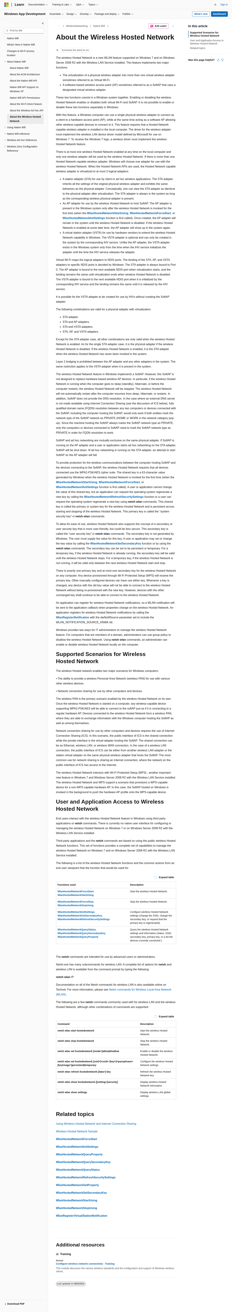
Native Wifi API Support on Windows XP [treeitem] (24, 89)
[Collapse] (42, 23)
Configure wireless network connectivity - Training (85, 1263)
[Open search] (215, 5)
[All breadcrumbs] (59, 26)
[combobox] (24, 30)
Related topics (197, 48)
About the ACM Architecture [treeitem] (25, 74)
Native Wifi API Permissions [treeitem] (25, 97)
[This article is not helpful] (222, 60)
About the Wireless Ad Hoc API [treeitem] (26, 110)
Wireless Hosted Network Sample (77, 1131)
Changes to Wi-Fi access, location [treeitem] (21, 53)
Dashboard (219, 14)
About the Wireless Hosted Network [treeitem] (25, 118)
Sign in (224, 4)
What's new (201, 14)
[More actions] (173, 26)
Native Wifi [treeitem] (13, 38)
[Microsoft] (6, 4)
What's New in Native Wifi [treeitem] (21, 44)
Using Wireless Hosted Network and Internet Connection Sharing (96, 1123)
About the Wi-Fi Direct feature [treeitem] (26, 104)
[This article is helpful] (218, 60)
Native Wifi (99, 26)
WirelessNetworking (77, 26)
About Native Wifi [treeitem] (19, 68)
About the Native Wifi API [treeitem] (23, 80)
